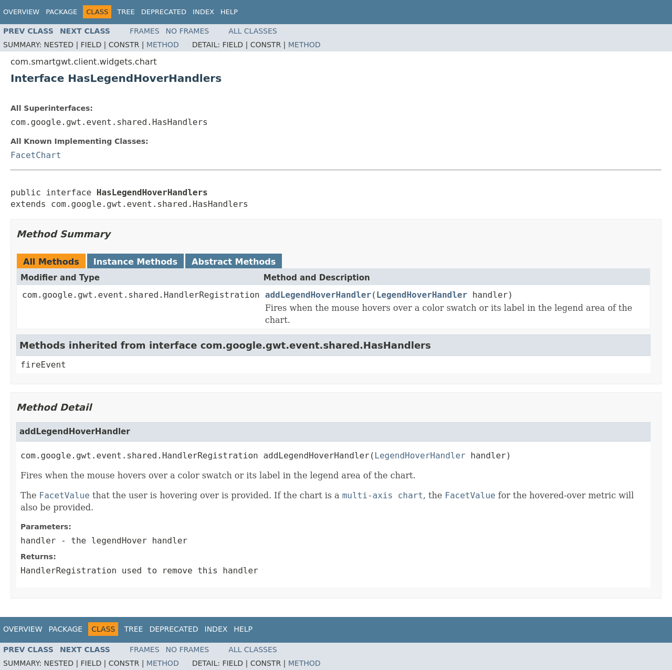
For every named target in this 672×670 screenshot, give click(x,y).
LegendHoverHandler (421, 295)
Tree (125, 12)
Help (229, 12)
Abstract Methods (234, 262)
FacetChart (35, 155)
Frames (145, 31)
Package (61, 12)
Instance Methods (135, 262)
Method (162, 44)
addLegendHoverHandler (318, 295)
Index (203, 12)
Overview (21, 12)
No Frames (187, 31)
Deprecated (163, 12)
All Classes (252, 31)
